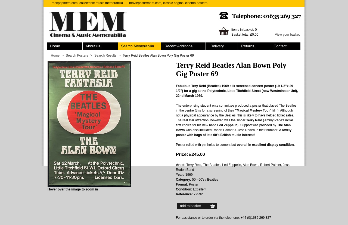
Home (65, 46)
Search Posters (77, 55)
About (100, 46)
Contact (285, 46)
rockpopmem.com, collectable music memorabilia (87, 3)
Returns (253, 46)
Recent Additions (183, 46)
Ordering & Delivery (221, 46)
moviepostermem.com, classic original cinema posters (168, 3)
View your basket (287, 34)
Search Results (105, 55)
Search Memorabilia (139, 46)
